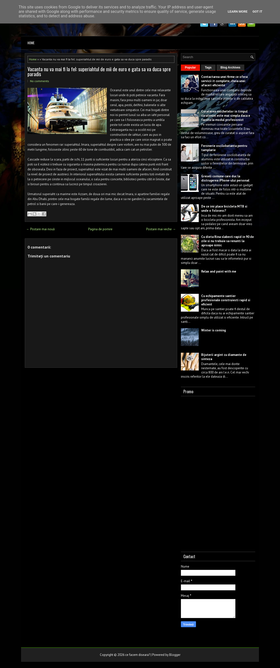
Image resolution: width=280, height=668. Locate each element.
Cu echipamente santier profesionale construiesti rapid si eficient (225, 300)
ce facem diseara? (137, 655)
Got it (257, 11)
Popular (190, 67)
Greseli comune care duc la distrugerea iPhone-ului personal (225, 178)
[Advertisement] (218, 473)
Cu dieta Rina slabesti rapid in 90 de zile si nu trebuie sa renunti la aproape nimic (227, 241)
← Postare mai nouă (40, 229)
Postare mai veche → (161, 229)
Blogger (174, 655)
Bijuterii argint (212, 355)
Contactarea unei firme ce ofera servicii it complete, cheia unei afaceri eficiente (224, 81)
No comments (39, 81)
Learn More (238, 11)
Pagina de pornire (100, 229)
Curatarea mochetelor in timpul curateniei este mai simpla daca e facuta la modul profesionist (225, 115)
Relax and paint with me (218, 271)
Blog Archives (230, 67)
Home (31, 42)
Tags (208, 67)
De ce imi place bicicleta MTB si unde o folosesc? (224, 208)
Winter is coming (213, 330)
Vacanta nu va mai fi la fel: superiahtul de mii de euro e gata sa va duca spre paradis (99, 71)
